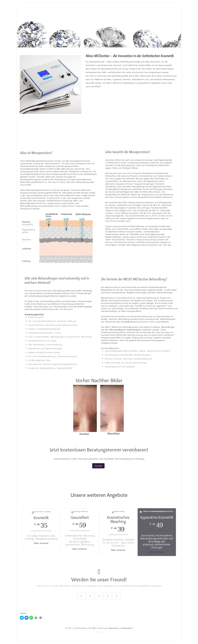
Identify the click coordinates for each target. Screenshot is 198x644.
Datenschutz (126, 628)
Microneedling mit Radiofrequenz (125, 329)
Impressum (113, 628)
